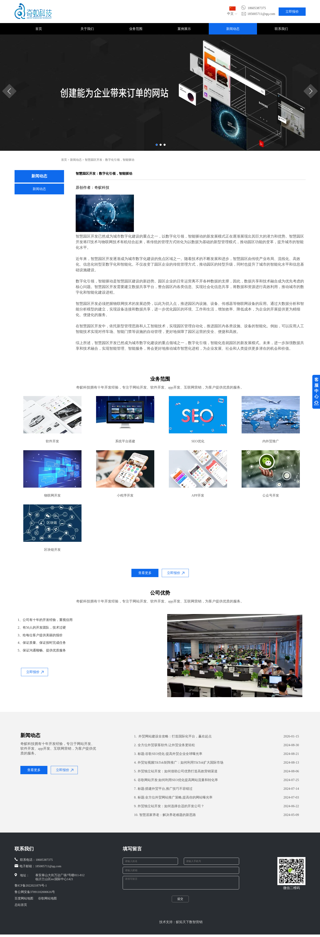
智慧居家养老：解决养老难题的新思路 (165, 815)
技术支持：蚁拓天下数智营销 (181, 924)
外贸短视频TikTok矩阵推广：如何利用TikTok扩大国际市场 (179, 762)
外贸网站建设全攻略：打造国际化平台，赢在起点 (173, 736)
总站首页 (21, 904)
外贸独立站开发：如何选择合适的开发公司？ (169, 806)
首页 (38, 29)
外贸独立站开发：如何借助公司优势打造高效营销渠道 (175, 771)
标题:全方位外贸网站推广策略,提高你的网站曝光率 (173, 797)
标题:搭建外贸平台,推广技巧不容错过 (163, 788)
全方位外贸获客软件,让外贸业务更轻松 (164, 745)
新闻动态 (233, 29)
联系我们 (281, 29)
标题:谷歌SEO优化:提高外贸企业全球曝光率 (168, 753)
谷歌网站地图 (47, 898)
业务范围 (135, 29)
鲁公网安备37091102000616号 (35, 892)
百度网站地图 (24, 898)
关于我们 (87, 29)
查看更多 (145, 573)
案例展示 (184, 29)
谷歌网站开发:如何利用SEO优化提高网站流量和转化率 (176, 780)
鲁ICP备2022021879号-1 (31, 885)
